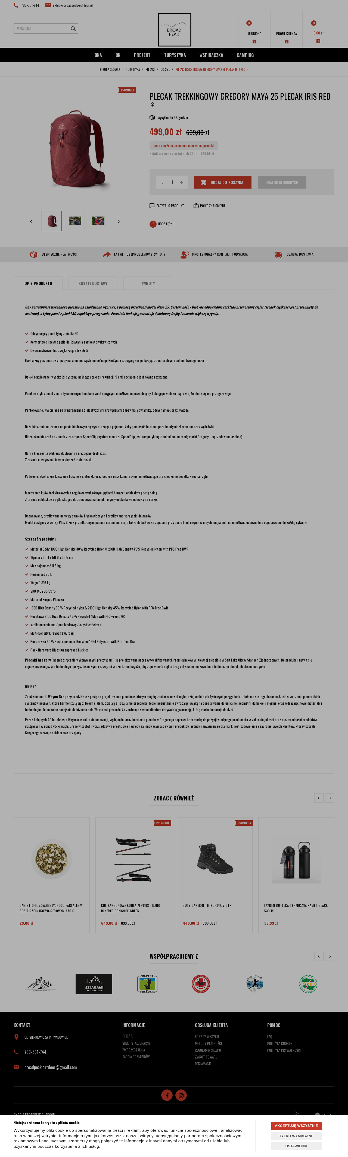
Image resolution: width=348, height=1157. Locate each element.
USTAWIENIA (296, 1146)
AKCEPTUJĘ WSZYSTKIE (296, 1126)
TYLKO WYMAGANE (296, 1136)
